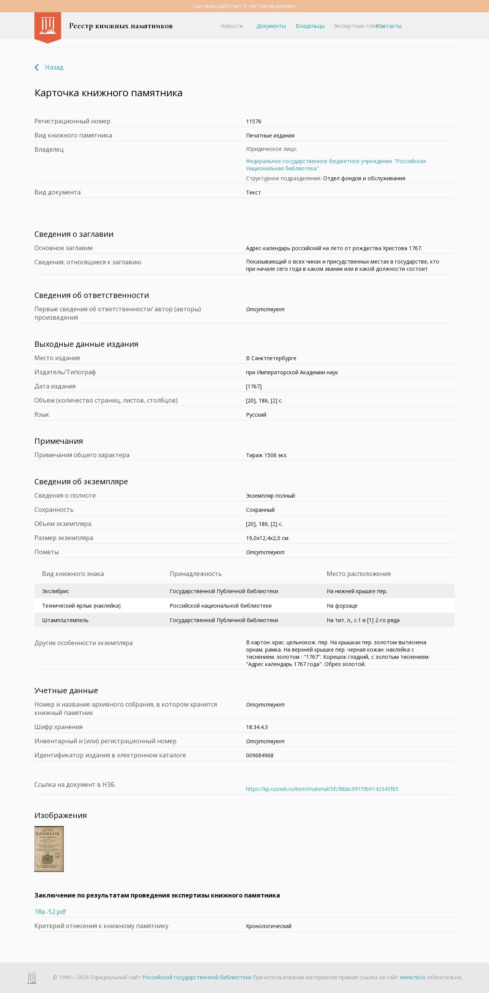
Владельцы (310, 25)
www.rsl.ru (413, 977)
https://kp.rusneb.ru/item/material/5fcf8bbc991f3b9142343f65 (322, 788)
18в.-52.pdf (50, 911)
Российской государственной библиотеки (196, 977)
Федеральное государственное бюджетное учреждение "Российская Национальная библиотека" (336, 164)
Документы (271, 25)
